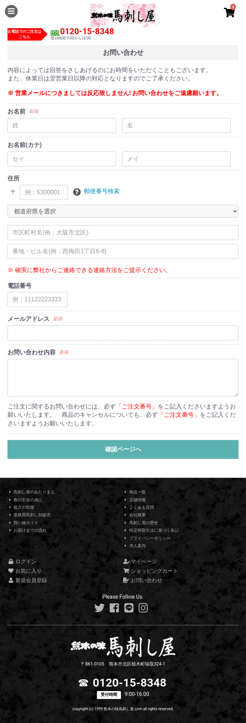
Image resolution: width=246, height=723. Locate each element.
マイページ (140, 561)
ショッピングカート (150, 571)
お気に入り (25, 571)
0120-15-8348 (87, 31)
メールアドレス (29, 318)
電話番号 (20, 285)
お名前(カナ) (25, 144)
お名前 (17, 111)
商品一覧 (134, 492)
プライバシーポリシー (147, 538)
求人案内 (134, 545)
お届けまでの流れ (27, 530)
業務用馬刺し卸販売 (29, 515)
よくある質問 (138, 507)
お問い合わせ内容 (32, 352)
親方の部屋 (21, 507)
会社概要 (134, 515)
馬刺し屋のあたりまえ (31, 492)
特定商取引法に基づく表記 (151, 530)
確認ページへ (123, 449)
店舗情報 (134, 500)
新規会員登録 (27, 580)
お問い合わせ (143, 580)
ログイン (22, 561)
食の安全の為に (25, 500)
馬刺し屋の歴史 (140, 522)
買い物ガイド (23, 522)
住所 (14, 178)
